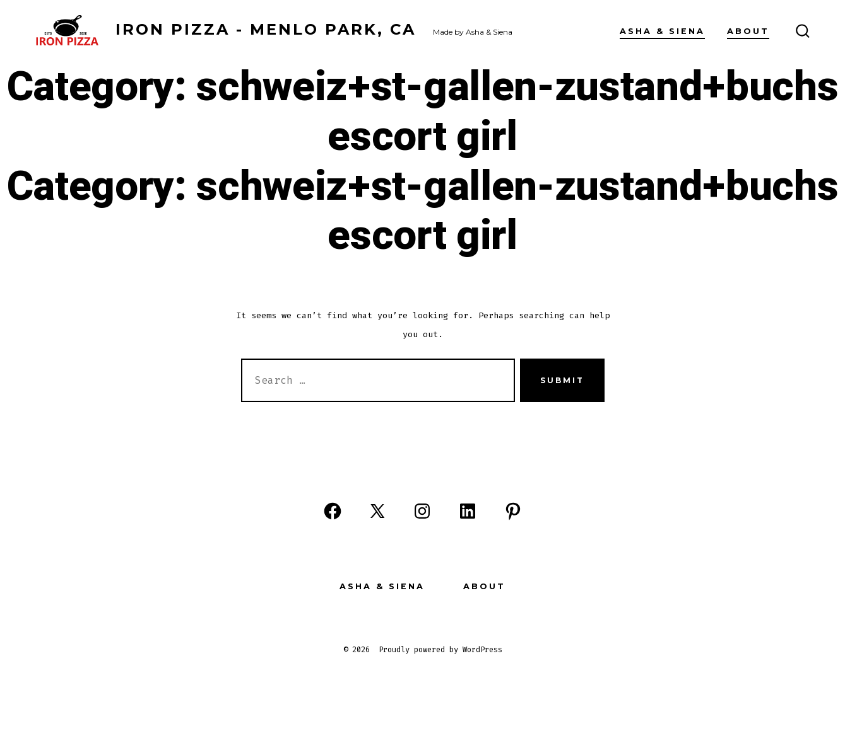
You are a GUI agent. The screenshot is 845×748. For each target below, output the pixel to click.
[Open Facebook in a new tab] (332, 511)
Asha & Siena (662, 31)
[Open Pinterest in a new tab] (513, 511)
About (748, 31)
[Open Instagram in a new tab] (422, 511)
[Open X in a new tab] (377, 511)
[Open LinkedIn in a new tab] (467, 511)
